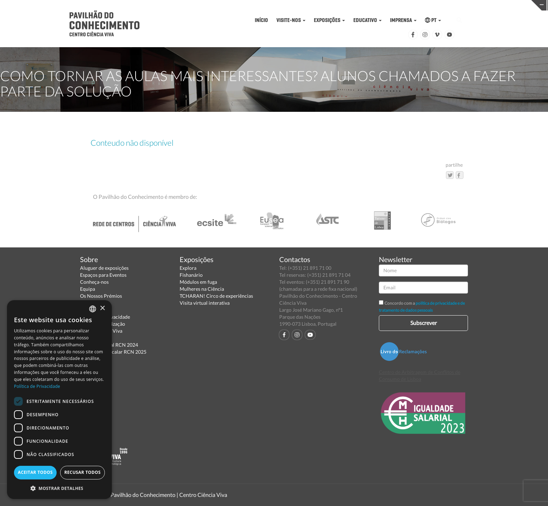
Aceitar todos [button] (35, 472)
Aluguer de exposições (104, 268)
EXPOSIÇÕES (329, 20)
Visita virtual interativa (205, 303)
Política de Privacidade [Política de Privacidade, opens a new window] (37, 386)
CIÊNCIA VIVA (374, 4)
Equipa (87, 289)
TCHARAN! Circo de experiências (216, 296)
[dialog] (59, 399)
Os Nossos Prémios (101, 296)
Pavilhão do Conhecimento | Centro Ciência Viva (168, 494)
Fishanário (191, 275)
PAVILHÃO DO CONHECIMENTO (255, 5)
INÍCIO (261, 20)
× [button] (102, 308)
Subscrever (423, 322)
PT (433, 20)
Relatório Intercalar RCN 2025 (113, 352)
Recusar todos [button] (82, 472)
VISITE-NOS (290, 20)
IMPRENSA (403, 20)
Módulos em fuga (198, 282)
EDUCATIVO (367, 20)
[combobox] (92, 308)
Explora (188, 268)
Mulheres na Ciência (202, 289)
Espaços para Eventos (103, 275)
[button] (59, 488)
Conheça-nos (94, 282)
